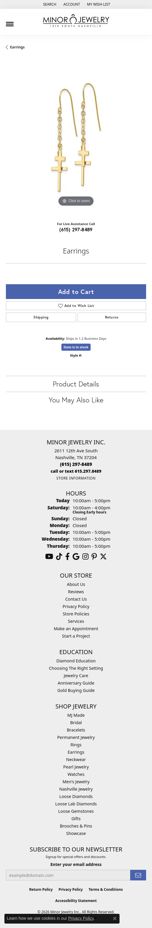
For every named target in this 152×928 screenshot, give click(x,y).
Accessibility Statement (76, 900)
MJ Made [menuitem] (76, 715)
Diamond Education (76, 661)
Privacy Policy (76, 606)
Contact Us (76, 599)
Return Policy (41, 889)
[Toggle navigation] (9, 22)
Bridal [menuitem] (76, 722)
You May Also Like (76, 399)
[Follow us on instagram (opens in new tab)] (85, 556)
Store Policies (76, 614)
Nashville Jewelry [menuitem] (76, 789)
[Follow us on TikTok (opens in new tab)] (59, 556)
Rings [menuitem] (76, 744)
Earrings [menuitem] (76, 752)
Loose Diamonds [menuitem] (76, 796)
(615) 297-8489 (76, 229)
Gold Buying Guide (75, 690)
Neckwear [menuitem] (76, 759)
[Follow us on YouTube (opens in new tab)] (49, 556)
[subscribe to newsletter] (138, 875)
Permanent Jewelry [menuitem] (76, 737)
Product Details (76, 384)
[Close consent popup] (115, 918)
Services (76, 621)
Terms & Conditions (106, 889)
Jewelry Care (76, 675)
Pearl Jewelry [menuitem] (76, 767)
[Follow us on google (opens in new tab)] (76, 556)
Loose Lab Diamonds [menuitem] (76, 804)
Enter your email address (76, 864)
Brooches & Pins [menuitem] (76, 826)
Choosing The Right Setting (76, 668)
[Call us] (76, 471)
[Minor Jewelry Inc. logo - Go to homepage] (76, 20)
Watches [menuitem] (76, 774)
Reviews (76, 591)
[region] (76, 138)
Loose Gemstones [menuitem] (76, 811)
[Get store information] (76, 478)
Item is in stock (76, 347)
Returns (112, 317)
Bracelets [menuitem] (76, 730)
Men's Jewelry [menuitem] (76, 781)
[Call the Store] (76, 464)
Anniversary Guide (76, 683)
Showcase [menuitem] (76, 833)
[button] (49, 4)
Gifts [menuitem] (76, 818)
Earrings (17, 47)
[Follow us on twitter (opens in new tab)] (103, 556)
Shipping (40, 317)
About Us (76, 584)
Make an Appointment (76, 628)
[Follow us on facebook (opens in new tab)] (67, 556)
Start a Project (76, 636)
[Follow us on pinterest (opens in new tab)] (94, 556)
